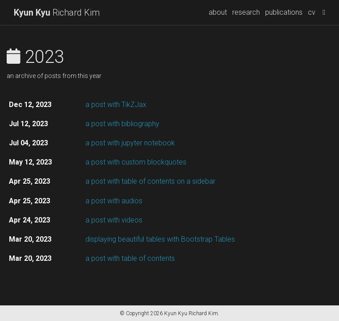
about (218, 12)
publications (284, 12)
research (246, 12)
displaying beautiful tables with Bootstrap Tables (160, 239)
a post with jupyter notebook (130, 143)
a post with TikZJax (115, 104)
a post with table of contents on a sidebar (150, 181)
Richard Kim (57, 12)
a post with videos (113, 220)
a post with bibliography (122, 123)
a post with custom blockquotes (135, 162)
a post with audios (113, 201)
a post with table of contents (130, 258)
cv (311, 12)
